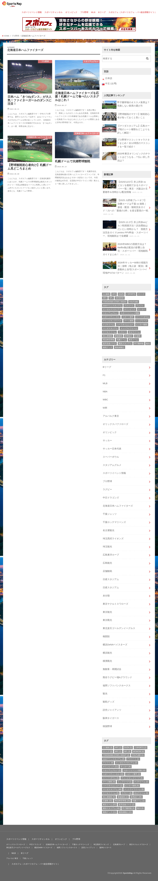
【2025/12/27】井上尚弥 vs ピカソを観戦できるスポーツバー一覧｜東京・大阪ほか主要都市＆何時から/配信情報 (125, 187)
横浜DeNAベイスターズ (115, 644)
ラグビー (107, 489)
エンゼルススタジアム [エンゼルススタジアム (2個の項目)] (112, 309)
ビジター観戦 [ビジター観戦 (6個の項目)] (141, 324)
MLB (93, 12)
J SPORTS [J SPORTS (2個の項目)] (130, 294)
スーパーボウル (111, 457)
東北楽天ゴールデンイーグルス (119, 628)
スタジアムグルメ (112, 465)
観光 (105, 693)
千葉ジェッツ (110, 514)
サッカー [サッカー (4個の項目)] (141, 309)
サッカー (107, 440)
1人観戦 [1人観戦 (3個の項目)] (106, 294)
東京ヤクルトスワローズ (115, 604)
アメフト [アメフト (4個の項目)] (140, 305)
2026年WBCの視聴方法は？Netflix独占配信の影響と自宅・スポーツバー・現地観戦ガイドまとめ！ (125, 249)
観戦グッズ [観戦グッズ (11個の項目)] (107, 347)
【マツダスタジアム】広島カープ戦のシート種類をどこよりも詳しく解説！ (133, 129)
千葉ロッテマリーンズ (114, 522)
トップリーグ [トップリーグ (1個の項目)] (141, 321)
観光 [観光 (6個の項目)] (148, 343)
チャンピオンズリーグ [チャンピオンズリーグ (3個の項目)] (112, 321)
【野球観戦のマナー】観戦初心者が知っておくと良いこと (133, 116)
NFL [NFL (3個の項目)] (111, 298)
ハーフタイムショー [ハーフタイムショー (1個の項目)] (125, 324)
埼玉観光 (107, 546)
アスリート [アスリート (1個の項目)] (129, 305)
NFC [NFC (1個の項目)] (105, 298)
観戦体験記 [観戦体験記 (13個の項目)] (119, 347)
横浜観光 (107, 653)
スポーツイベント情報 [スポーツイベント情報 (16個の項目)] (130, 313)
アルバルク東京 (111, 416)
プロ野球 (84, 12)
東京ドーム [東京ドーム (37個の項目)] (133, 340)
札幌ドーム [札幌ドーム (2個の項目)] (121, 340)
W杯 (105, 408)
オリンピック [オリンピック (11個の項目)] (129, 309)
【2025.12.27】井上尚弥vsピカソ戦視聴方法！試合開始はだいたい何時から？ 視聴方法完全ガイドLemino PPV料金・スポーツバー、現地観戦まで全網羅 (125, 228)
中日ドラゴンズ (111, 497)
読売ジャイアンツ (112, 710)
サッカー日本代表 (112, 448)
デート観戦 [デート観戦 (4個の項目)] (128, 321)
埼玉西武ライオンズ (113, 538)
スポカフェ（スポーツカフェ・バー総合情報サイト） (132, 12)
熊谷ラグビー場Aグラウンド (117, 677)
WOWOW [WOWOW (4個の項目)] (120, 298)
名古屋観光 (108, 530)
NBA (105, 391)
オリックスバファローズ (115, 424)
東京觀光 (107, 620)
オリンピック (71, 12)
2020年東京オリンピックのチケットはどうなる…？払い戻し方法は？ (133, 157)
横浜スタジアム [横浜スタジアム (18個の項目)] (125, 343)
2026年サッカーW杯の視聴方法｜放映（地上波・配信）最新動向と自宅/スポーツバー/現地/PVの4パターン (125, 267)
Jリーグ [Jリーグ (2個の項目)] (141, 294)
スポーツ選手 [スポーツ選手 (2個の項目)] (127, 317)
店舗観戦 (107, 571)
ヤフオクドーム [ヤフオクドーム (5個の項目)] (109, 332)
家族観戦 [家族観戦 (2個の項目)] (118, 336)
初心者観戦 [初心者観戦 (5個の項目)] (107, 336)
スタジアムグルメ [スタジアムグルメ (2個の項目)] (110, 313)
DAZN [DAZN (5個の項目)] (121, 294)
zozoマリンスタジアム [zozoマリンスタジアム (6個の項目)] (112, 305)
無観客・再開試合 (112, 669)
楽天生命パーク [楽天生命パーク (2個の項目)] (109, 343)
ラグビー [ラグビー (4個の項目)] (122, 332)
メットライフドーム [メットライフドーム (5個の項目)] (129, 328)
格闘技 (106, 636)
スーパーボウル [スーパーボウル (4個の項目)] (142, 317)
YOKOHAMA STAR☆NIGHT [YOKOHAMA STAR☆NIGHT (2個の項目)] (114, 302)
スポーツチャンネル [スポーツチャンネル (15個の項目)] (111, 317)
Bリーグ (102, 12)
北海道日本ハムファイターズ (118, 506)
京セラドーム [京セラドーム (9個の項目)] (134, 332)
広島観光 (107, 563)
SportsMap (128, 873)
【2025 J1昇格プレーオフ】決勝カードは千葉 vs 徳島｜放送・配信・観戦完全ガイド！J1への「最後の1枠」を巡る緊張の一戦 (125, 207)
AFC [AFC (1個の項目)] (114, 294)
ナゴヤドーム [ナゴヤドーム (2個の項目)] (108, 324)
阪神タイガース (111, 718)
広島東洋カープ (111, 555)
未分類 (106, 595)
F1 (104, 375)
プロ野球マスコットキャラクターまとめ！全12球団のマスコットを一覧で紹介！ (133, 143)
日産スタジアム (111, 579)
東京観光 (107, 612)
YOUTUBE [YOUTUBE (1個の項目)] (133, 302)
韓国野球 (107, 726)
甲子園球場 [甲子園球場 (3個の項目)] (138, 343)
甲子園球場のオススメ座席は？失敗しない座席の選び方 (133, 104)
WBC (105, 399)
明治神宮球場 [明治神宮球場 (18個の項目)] (108, 340)
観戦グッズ (108, 702)
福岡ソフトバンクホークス (117, 685)
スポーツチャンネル (53, 12)
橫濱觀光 (107, 661)
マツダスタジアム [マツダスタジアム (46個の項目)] (110, 328)
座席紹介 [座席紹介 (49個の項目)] (128, 336)
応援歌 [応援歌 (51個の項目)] (138, 336)
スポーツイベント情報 (32, 12)
